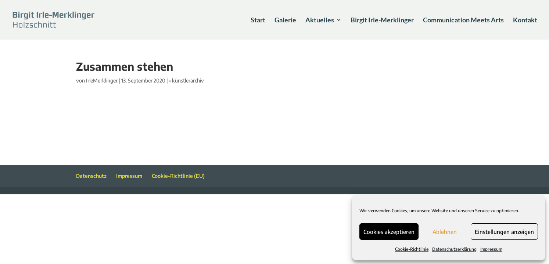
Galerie (285, 20)
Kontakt (525, 20)
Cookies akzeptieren (389, 231)
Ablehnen (445, 231)
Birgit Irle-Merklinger (382, 20)
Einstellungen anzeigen (504, 231)
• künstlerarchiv (186, 80)
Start (258, 20)
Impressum (491, 249)
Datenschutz (91, 176)
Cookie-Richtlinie (411, 249)
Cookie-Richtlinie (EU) (178, 176)
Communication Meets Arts (463, 20)
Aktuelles (319, 20)
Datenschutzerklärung (454, 249)
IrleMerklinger (102, 80)
